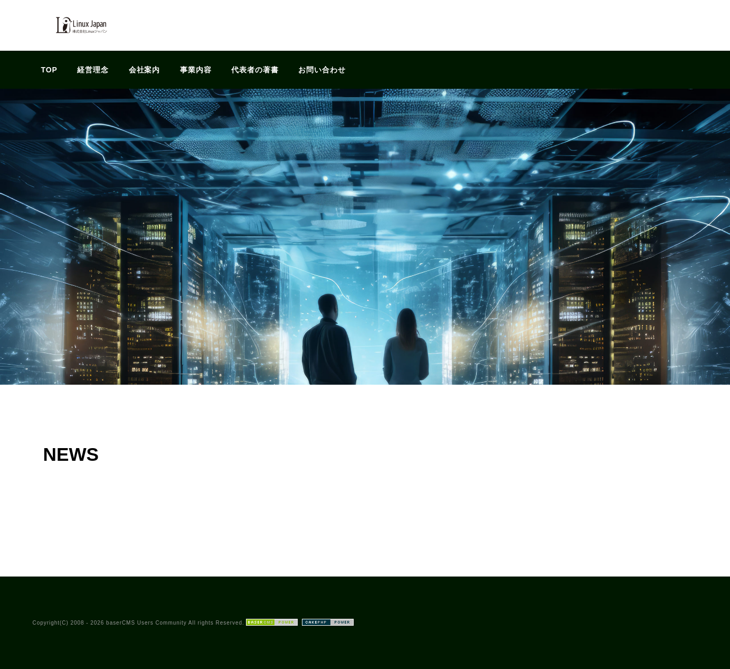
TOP (49, 70)
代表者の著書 (255, 70)
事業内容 (196, 70)
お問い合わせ (322, 70)
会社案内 (144, 70)
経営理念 (93, 70)
